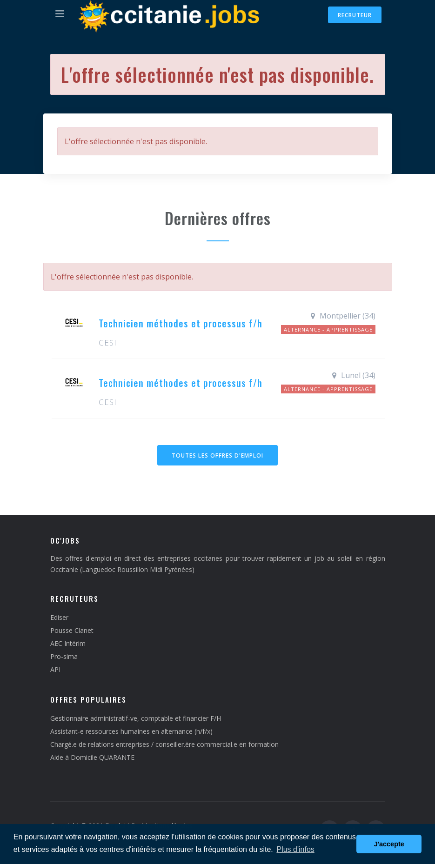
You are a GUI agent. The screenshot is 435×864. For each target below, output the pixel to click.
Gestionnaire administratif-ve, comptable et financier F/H (135, 718)
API (55, 669)
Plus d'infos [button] (295, 849)
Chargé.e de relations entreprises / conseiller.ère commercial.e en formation (164, 744)
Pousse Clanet (72, 630)
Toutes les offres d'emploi (217, 455)
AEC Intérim (68, 643)
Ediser (59, 617)
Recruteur (355, 15)
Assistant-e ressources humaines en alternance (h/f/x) (131, 731)
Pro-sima (64, 656)
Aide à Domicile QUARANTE (92, 757)
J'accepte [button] (389, 844)
